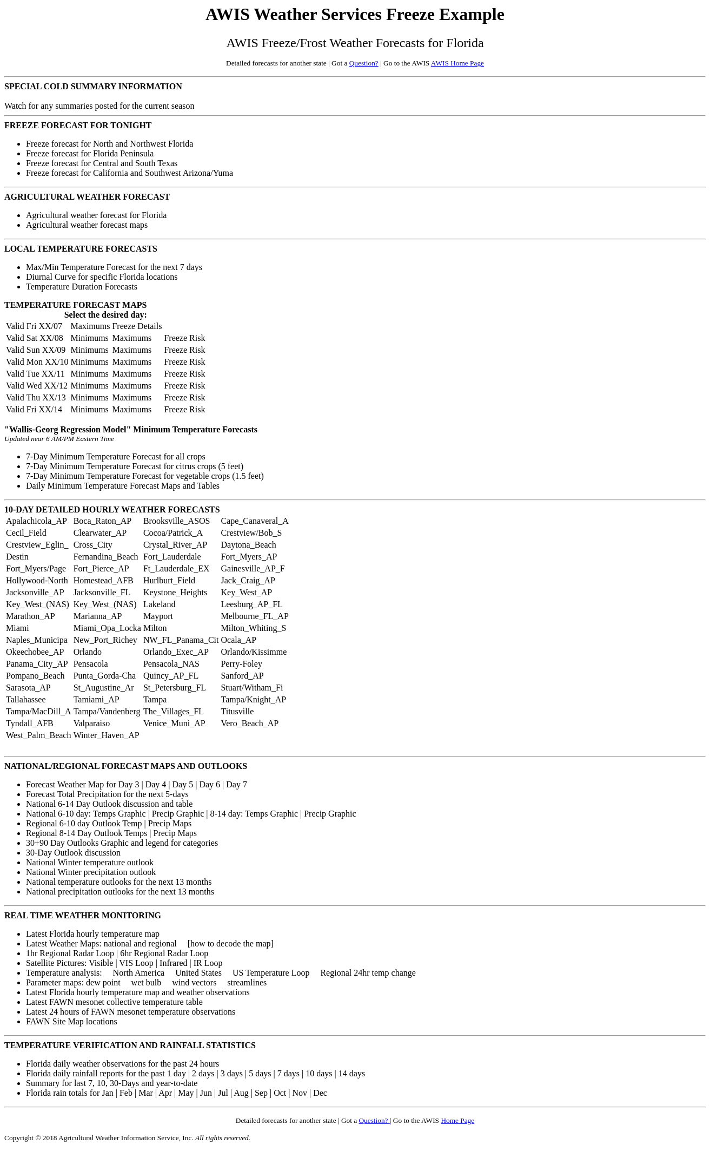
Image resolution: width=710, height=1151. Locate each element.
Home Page (457, 1120)
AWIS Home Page (457, 63)
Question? (364, 63)
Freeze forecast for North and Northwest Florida (109, 143)
